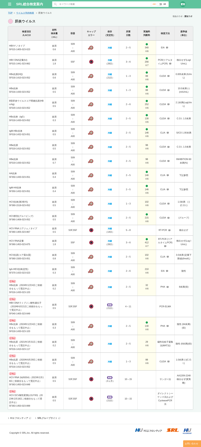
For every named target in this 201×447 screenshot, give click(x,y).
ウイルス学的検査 (25, 13)
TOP (10, 13)
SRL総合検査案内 (29, 4)
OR (164, 4)
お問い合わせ (191, 443)
